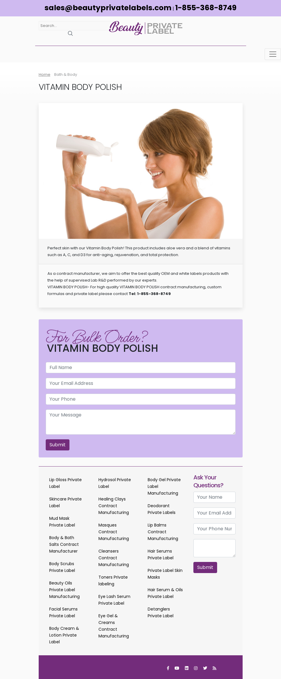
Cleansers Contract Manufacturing (113, 557)
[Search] (70, 33)
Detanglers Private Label (160, 612)
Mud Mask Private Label (62, 521)
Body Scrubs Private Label (62, 567)
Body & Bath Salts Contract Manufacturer (64, 544)
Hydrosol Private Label (114, 483)
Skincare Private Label (65, 502)
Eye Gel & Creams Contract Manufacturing (113, 626)
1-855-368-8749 (205, 8)
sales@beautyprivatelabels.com (108, 8)
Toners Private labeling (113, 580)
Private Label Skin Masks (165, 573)
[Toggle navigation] (273, 54)
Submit (58, 444)
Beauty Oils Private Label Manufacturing (64, 589)
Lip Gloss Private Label (65, 483)
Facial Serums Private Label (63, 612)
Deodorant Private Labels (162, 509)
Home (44, 74)
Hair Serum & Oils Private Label (165, 593)
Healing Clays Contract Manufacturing (113, 505)
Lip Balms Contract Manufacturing (163, 531)
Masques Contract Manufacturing (113, 531)
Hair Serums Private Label (160, 554)
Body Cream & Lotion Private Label (64, 635)
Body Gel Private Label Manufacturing (164, 486)
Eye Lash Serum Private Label (114, 600)
